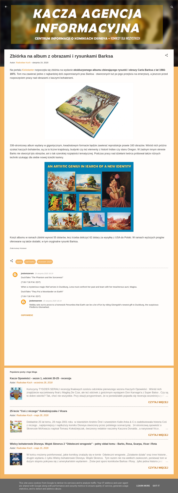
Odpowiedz (27, 315)
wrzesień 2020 (45, 262)
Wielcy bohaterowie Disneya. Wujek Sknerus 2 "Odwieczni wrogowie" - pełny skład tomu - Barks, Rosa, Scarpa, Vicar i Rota (83, 443)
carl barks (29, 262)
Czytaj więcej (158, 402)
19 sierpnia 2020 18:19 (44, 273)
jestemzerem (27, 273)
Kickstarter (28, 70)
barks (19, 262)
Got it (156, 486)
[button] (166, 56)
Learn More (143, 486)
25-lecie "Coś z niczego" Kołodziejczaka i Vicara (38, 411)
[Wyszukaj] (172, 7)
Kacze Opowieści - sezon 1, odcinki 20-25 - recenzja (40, 378)
